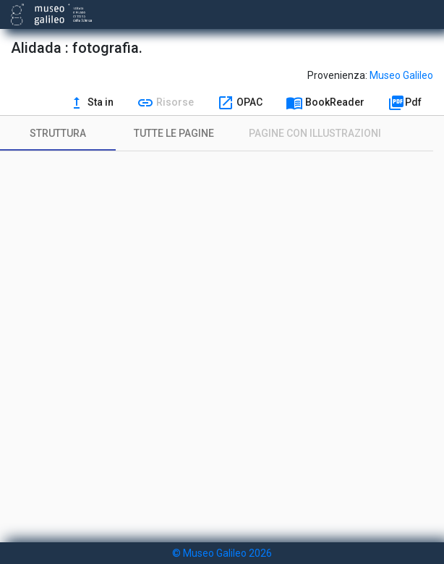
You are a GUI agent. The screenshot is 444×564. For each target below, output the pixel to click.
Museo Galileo (401, 75)
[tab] (58, 133)
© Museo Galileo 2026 (222, 553)
